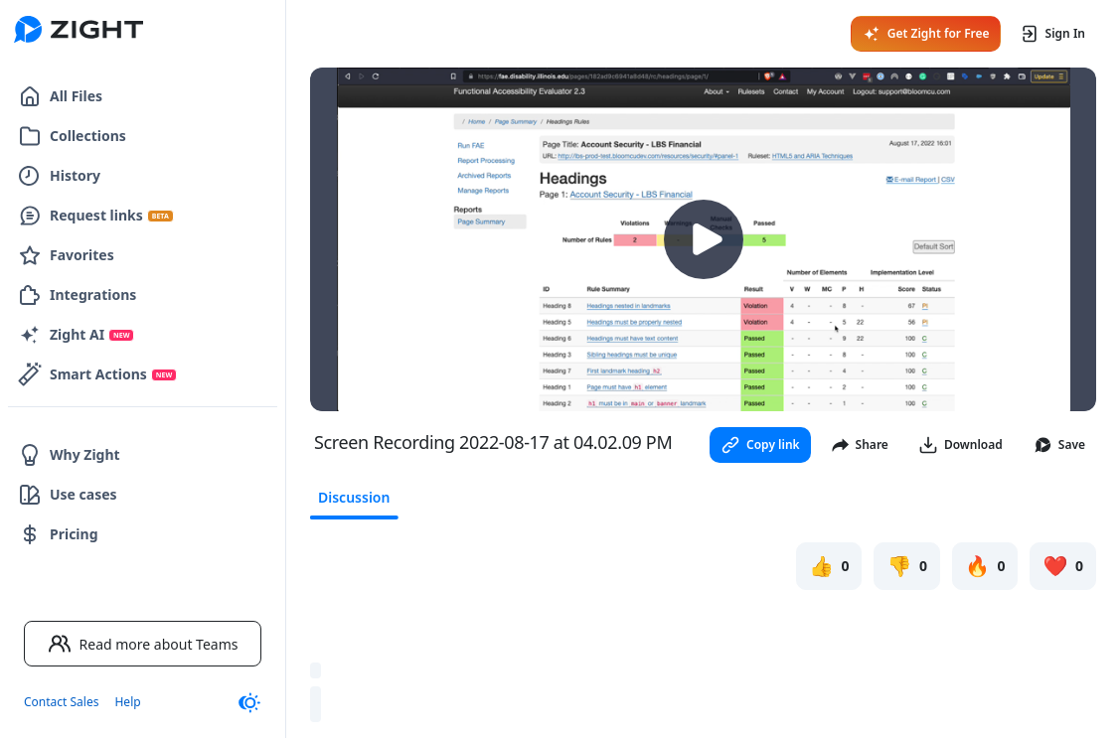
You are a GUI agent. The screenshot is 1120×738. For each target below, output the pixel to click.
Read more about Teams (143, 644)
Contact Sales (61, 701)
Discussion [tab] (354, 497)
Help (127, 701)
